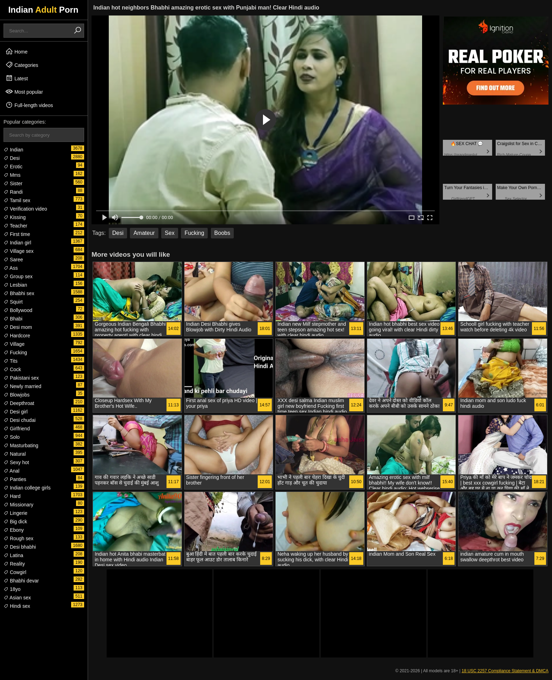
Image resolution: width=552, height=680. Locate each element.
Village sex (18, 251)
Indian (13, 149)
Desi (12, 158)
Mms (12, 175)
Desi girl (15, 411)
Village (14, 344)
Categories (21, 65)
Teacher (15, 226)
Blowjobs (17, 395)
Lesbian (15, 285)
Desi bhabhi (20, 547)
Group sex (18, 276)
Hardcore (17, 335)
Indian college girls (27, 488)
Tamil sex (17, 200)
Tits (11, 361)
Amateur (144, 233)
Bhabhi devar (21, 581)
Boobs (222, 233)
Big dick (15, 521)
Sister (13, 183)
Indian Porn (43, 9)
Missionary (18, 504)
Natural (15, 454)
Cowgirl (15, 572)
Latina (13, 555)
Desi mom (18, 327)
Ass (11, 268)
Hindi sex (17, 606)
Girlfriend (17, 428)
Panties (15, 479)
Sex (170, 233)
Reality (14, 564)
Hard (12, 496)
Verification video (25, 209)
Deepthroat (19, 403)
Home (16, 51)
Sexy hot (16, 462)
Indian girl (17, 242)
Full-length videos (29, 105)
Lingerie (15, 513)
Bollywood (18, 310)
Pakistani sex (21, 378)
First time (17, 234)
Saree (13, 259)
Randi (13, 192)
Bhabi (13, 319)
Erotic (13, 166)
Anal (11, 471)
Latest (16, 78)
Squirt (13, 302)
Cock (12, 369)
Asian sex (17, 597)
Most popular (24, 91)
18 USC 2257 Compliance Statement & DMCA (505, 670)
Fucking (15, 352)
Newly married (22, 386)
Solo (12, 437)
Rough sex (18, 538)
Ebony (14, 530)
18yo (12, 589)
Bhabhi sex (19, 293)
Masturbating (21, 445)
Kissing (15, 217)
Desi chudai (20, 420)
